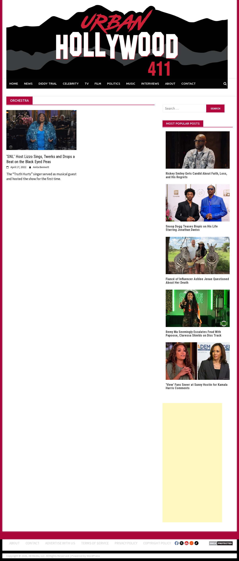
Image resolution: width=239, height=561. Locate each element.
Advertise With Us (60, 543)
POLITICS (113, 83)
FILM (98, 83)
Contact (32, 543)
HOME (13, 83)
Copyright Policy (157, 543)
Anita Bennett (41, 167)
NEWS (28, 83)
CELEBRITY (71, 83)
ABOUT (170, 83)
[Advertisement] (192, 462)
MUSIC (130, 83)
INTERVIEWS (150, 83)
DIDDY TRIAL (48, 83)
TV (87, 83)
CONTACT (188, 83)
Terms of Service (95, 543)
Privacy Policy (126, 543)
